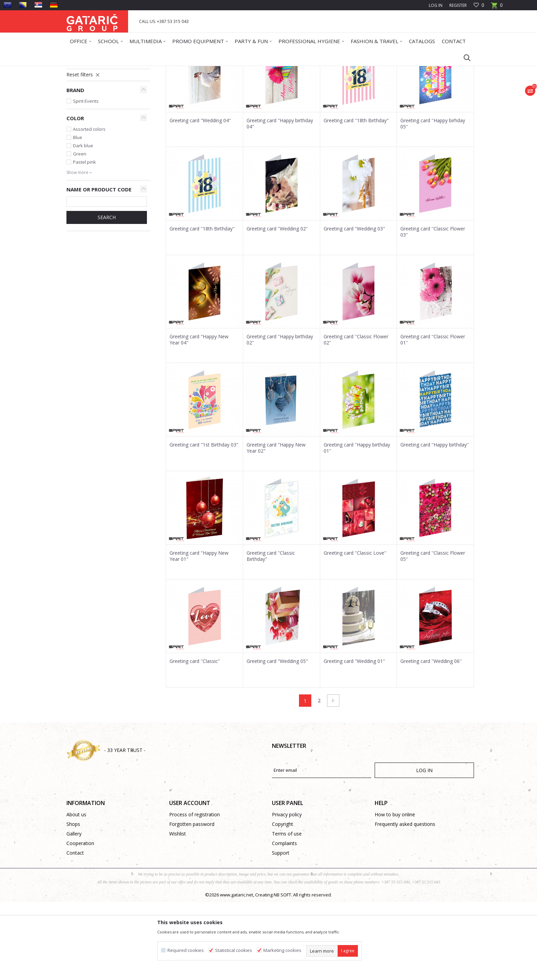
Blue (77, 203)
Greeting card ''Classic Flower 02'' (356, 406)
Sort (306, 95)
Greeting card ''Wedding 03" (354, 295)
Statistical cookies (233, 950)
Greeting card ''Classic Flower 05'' (432, 622)
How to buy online (395, 880)
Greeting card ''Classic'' (195, 727)
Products (107, 70)
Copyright (282, 890)
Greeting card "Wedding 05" (277, 727)
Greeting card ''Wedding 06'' (431, 727)
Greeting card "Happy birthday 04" (280, 190)
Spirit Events (86, 167)
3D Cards (80, 125)
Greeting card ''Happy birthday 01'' (357, 514)
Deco (126, 70)
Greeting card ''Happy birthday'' (434, 511)
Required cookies (185, 950)
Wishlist (177, 899)
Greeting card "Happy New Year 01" (199, 622)
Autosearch (280, 95)
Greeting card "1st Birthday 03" (204, 511)
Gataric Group (80, 70)
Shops (73, 890)
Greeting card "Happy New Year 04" (199, 406)
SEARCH (107, 283)
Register (458, 5)
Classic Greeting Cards (95, 117)
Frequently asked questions (405, 890)
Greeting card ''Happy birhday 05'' (432, 190)
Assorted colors (89, 195)
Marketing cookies (282, 950)
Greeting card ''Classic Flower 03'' (432, 298)
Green (79, 220)
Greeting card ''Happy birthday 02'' (280, 406)
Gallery (74, 899)
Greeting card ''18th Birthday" (356, 187)
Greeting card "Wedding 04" (200, 187)
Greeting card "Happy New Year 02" (276, 514)
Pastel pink (84, 228)
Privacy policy (287, 880)
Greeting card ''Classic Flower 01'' (432, 406)
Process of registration (194, 880)
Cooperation (80, 909)
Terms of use (287, 899)
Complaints (284, 909)
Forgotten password (191, 890)
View (378, 95)
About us (76, 880)
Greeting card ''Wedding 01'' (354, 727)
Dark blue (83, 212)
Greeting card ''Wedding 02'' (277, 295)
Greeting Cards (151, 70)
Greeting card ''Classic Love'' (355, 619)
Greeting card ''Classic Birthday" (271, 622)
